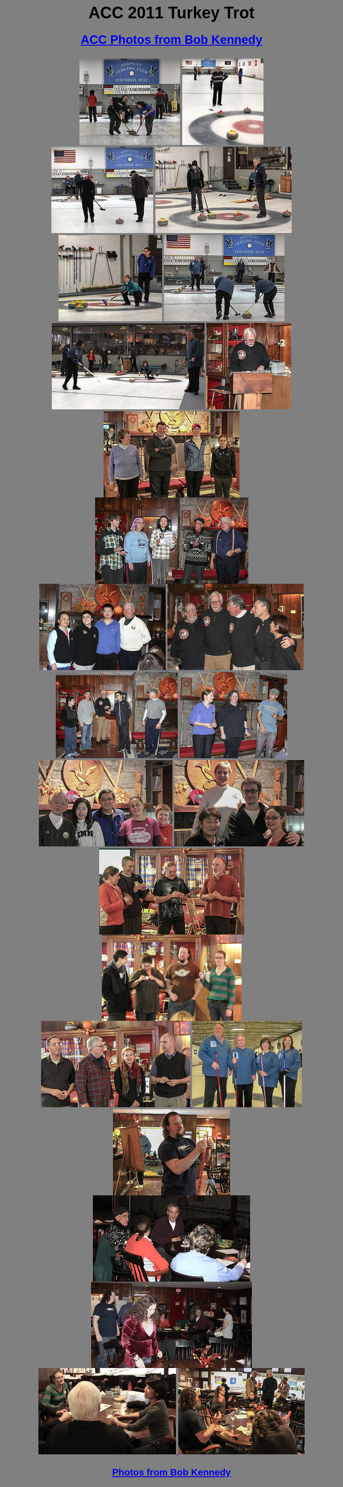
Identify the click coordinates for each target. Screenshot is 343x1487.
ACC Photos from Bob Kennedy (172, 40)
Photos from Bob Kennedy (171, 1472)
